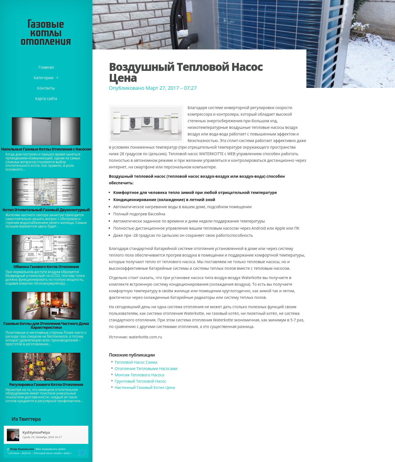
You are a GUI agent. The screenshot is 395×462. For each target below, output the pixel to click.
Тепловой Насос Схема (136, 362)
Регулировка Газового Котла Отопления (46, 384)
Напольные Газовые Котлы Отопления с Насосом (46, 149)
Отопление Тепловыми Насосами (146, 368)
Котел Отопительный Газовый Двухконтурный (45, 209)
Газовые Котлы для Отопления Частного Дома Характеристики (46, 325)
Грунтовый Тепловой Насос (140, 381)
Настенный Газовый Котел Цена (145, 387)
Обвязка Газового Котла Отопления (46, 266)
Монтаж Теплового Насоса (139, 374)
